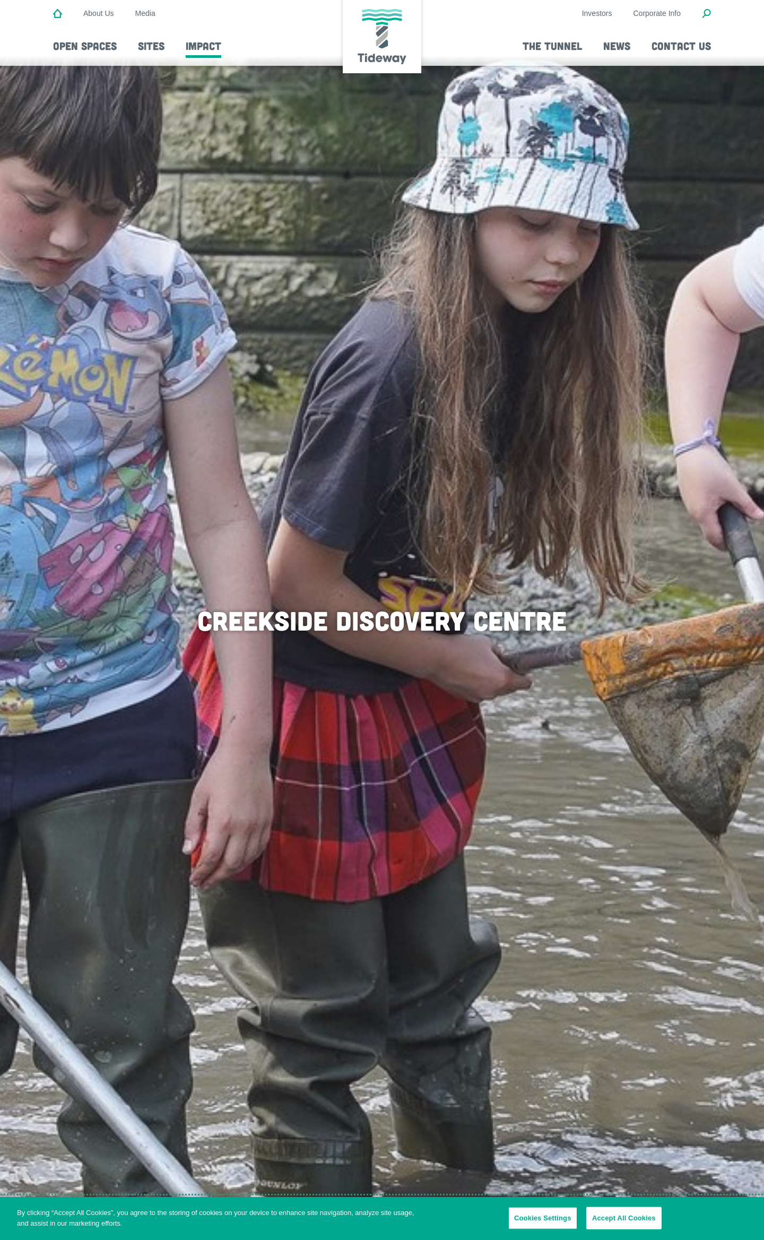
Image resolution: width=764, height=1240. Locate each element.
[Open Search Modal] (706, 14)
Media (145, 13)
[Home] (57, 14)
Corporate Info (657, 13)
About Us (98, 13)
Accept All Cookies (624, 1224)
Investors (597, 13)
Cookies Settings (542, 1224)
